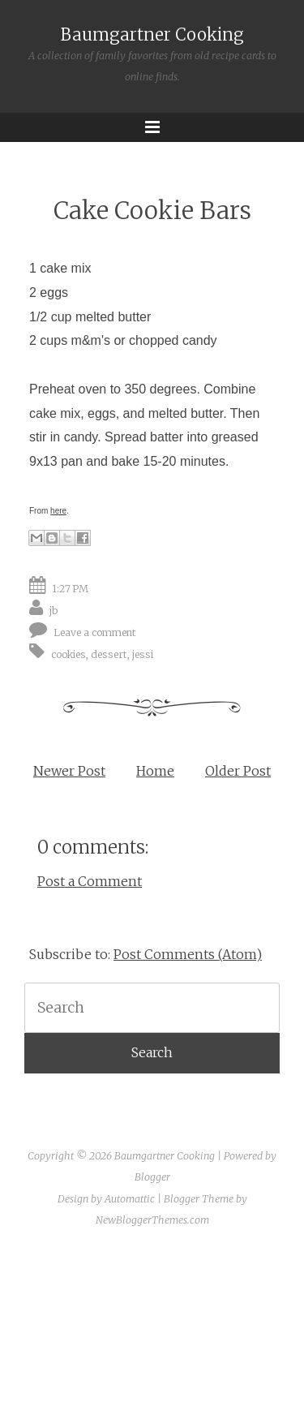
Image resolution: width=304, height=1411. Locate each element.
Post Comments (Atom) (187, 954)
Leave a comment (95, 632)
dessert (109, 654)
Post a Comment (89, 881)
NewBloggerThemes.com (152, 1220)
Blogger (152, 1177)
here (58, 510)
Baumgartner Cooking (152, 34)
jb (53, 610)
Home (155, 771)
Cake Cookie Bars (152, 211)
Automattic (130, 1199)
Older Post (238, 771)
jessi (142, 654)
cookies (68, 654)
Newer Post (69, 771)
